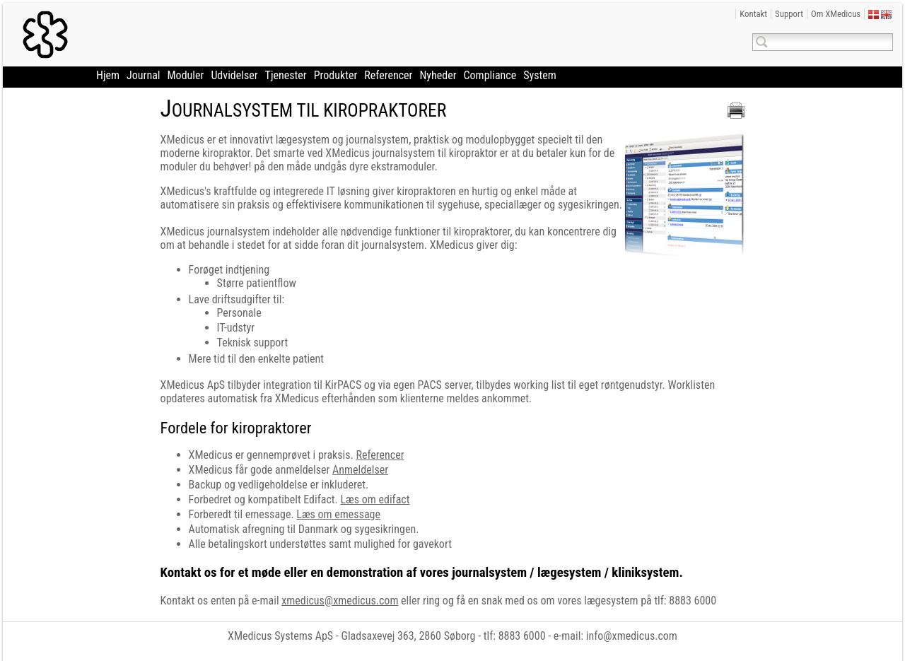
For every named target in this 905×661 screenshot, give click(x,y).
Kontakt (753, 13)
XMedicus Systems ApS (280, 636)
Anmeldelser (360, 469)
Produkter (336, 75)
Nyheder (437, 75)
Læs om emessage (338, 514)
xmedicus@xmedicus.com (339, 600)
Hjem (107, 75)
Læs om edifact (374, 499)
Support (789, 13)
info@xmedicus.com (631, 636)
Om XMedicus (835, 13)
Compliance (490, 75)
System (539, 75)
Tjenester (286, 75)
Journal (143, 75)
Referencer (388, 75)
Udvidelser (234, 75)
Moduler (186, 75)
